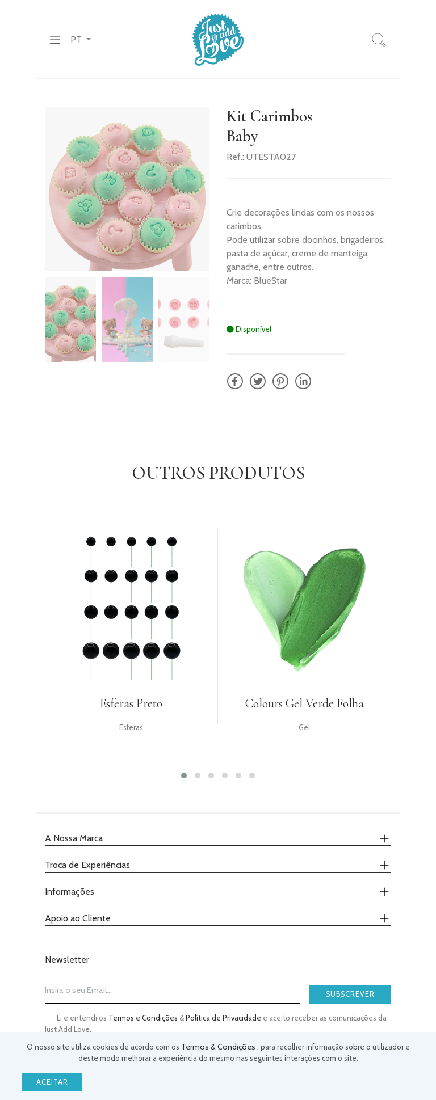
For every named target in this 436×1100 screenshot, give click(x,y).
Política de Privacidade (224, 1017)
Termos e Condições (143, 1017)
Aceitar (52, 1082)
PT (77, 39)
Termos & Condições (219, 1047)
